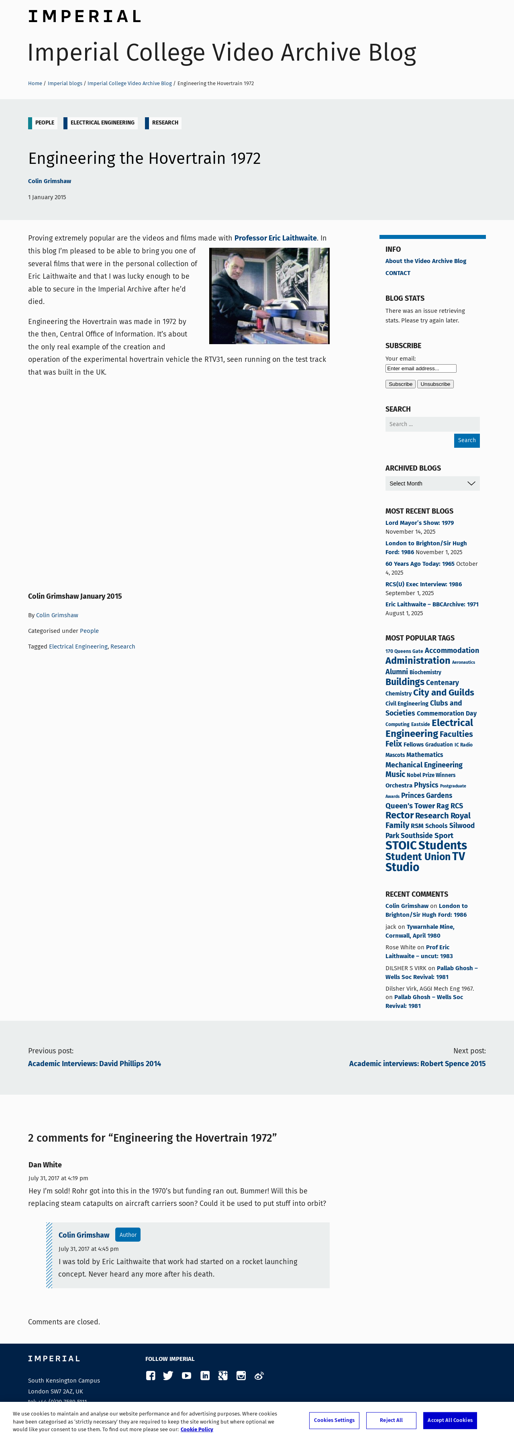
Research (165, 122)
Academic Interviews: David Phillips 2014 (94, 1064)
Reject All (391, 1420)
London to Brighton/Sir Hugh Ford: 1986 (426, 548)
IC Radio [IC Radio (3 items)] (464, 745)
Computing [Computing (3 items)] (398, 724)
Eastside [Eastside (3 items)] (420, 724)
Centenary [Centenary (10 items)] (442, 683)
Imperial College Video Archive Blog (221, 52)
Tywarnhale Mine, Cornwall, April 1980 (420, 931)
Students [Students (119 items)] (442, 846)
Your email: (401, 358)
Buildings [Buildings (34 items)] (405, 682)
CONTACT (398, 273)
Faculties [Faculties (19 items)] (456, 734)
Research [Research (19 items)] (432, 816)
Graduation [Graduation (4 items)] (439, 745)
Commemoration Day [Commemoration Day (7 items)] (447, 714)
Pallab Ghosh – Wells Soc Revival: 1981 (432, 973)
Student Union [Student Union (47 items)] (418, 857)
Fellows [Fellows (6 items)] (414, 744)
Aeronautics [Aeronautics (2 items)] (463, 662)
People (44, 122)
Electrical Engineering (103, 122)
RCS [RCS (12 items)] (457, 806)
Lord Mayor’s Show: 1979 (420, 523)
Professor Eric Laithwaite (276, 238)
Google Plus (223, 1376)
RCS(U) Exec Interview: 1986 (424, 584)
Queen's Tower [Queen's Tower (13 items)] (410, 806)
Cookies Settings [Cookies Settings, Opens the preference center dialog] (334, 1420)
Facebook (150, 1376)
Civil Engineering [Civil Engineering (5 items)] (407, 704)
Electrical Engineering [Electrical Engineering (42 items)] (429, 729)
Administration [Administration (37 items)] (418, 661)
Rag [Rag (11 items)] (442, 806)
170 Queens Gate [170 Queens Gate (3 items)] (404, 651)
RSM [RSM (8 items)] (417, 826)
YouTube (187, 1376)
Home (35, 83)
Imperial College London (84, 14)
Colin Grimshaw (49, 181)
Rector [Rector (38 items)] (400, 815)
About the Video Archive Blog (426, 261)
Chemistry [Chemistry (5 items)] (399, 693)
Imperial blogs (65, 83)
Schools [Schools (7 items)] (436, 826)
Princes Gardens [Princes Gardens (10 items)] (426, 796)
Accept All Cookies (450, 1420)
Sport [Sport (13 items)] (443, 836)
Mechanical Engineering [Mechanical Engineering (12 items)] (424, 765)
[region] (257, 1420)
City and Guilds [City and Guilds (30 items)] (443, 693)
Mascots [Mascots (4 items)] (395, 755)
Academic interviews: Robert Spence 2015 (417, 1064)
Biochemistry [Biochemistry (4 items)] (425, 673)
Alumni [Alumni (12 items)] (397, 672)
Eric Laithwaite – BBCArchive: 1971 (432, 605)
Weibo (259, 1376)
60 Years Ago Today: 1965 (420, 564)
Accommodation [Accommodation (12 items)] (452, 651)
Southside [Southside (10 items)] (417, 836)
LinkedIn (205, 1376)
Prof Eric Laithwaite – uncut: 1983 (419, 952)
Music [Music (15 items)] (395, 775)
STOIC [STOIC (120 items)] (401, 846)
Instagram (241, 1376)
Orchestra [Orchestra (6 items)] (399, 785)
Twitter (168, 1376)
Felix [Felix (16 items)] (394, 744)
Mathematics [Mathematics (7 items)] (424, 755)
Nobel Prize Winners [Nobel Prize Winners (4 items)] (431, 775)
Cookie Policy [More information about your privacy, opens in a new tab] (197, 1430)
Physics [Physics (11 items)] (426, 785)
